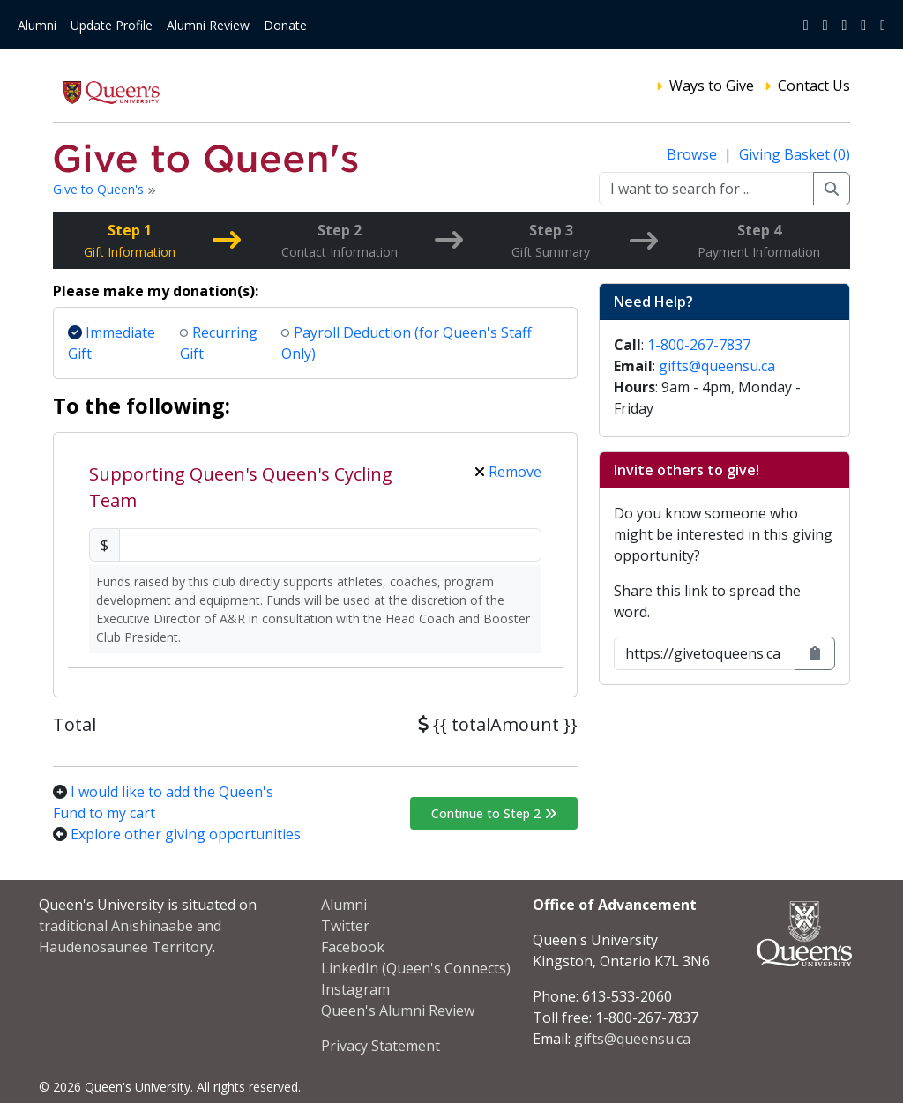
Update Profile (112, 25)
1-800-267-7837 (698, 344)
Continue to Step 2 (493, 813)
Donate (285, 25)
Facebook (352, 947)
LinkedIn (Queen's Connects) (416, 968)
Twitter (345, 925)
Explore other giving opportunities (186, 834)
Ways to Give (711, 85)
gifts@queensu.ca (717, 366)
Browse (693, 154)
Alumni (37, 25)
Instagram (355, 989)
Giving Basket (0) (794, 154)
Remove (507, 471)
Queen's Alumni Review (397, 1010)
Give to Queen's (100, 189)
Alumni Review (208, 25)
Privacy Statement (380, 1045)
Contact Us (814, 85)
